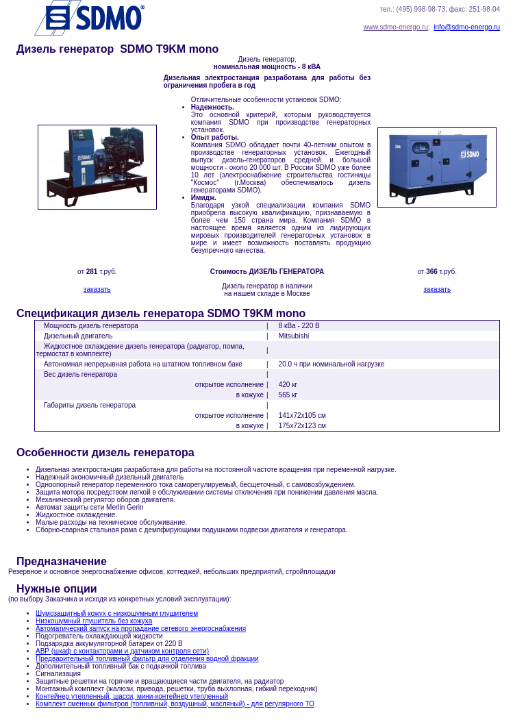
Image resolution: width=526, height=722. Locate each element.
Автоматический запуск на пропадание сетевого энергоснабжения (141, 628)
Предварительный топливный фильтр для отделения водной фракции (147, 658)
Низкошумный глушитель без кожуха (94, 621)
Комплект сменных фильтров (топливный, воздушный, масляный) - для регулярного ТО (175, 704)
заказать (97, 289)
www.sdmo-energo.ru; (396, 27)
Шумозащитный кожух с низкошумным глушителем (117, 613)
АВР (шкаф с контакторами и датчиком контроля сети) (122, 651)
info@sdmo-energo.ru (467, 27)
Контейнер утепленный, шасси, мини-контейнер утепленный (132, 696)
